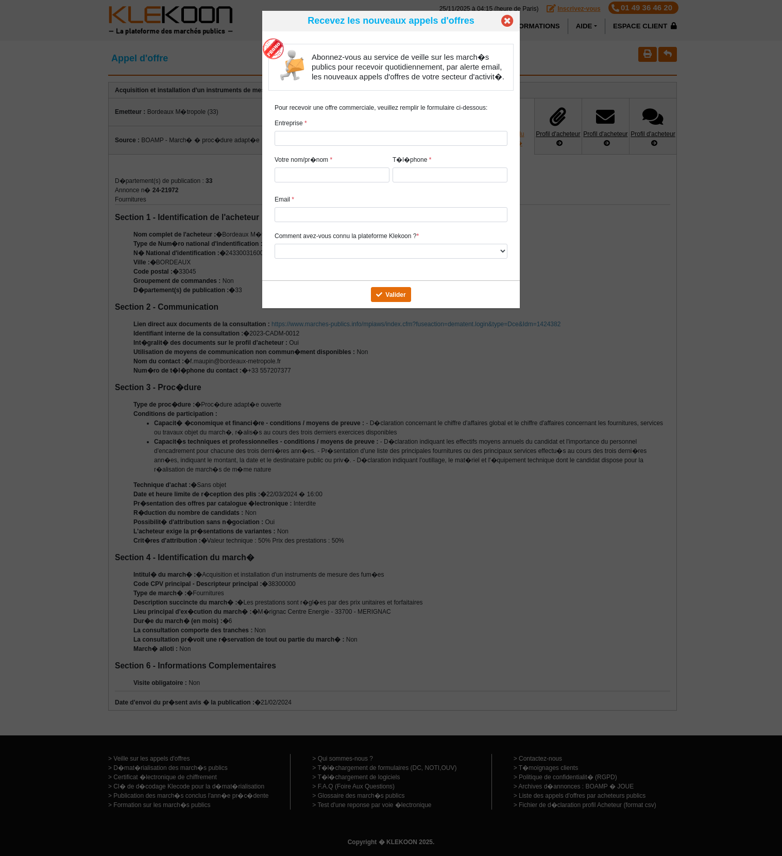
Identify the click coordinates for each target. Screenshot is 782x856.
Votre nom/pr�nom (303, 159)
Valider (390, 294)
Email (284, 199)
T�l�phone (412, 159)
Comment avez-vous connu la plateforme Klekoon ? (347, 236)
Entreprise (291, 123)
